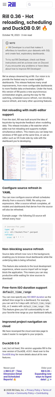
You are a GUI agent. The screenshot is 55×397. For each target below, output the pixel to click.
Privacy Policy (33, 390)
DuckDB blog (8, 354)
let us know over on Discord (35, 62)
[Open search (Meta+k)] (40, 4)
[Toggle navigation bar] (4, 4)
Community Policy (25, 393)
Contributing (42, 393)
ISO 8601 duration (35, 297)
